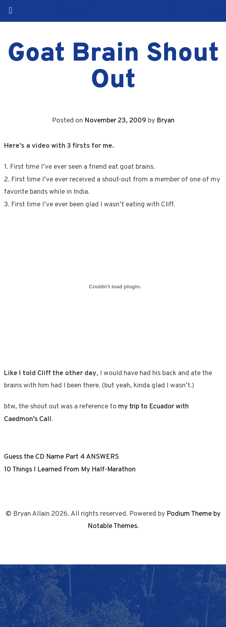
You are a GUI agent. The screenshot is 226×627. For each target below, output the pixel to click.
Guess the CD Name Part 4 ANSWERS (61, 456)
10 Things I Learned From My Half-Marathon (70, 469)
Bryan (165, 120)
